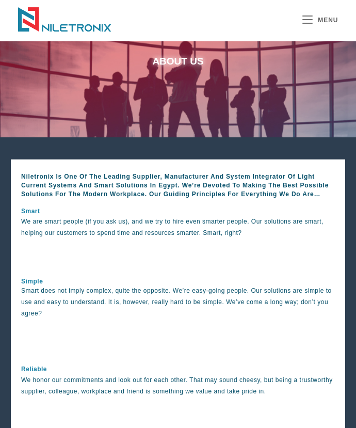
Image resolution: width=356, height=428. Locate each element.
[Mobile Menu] (320, 20)
